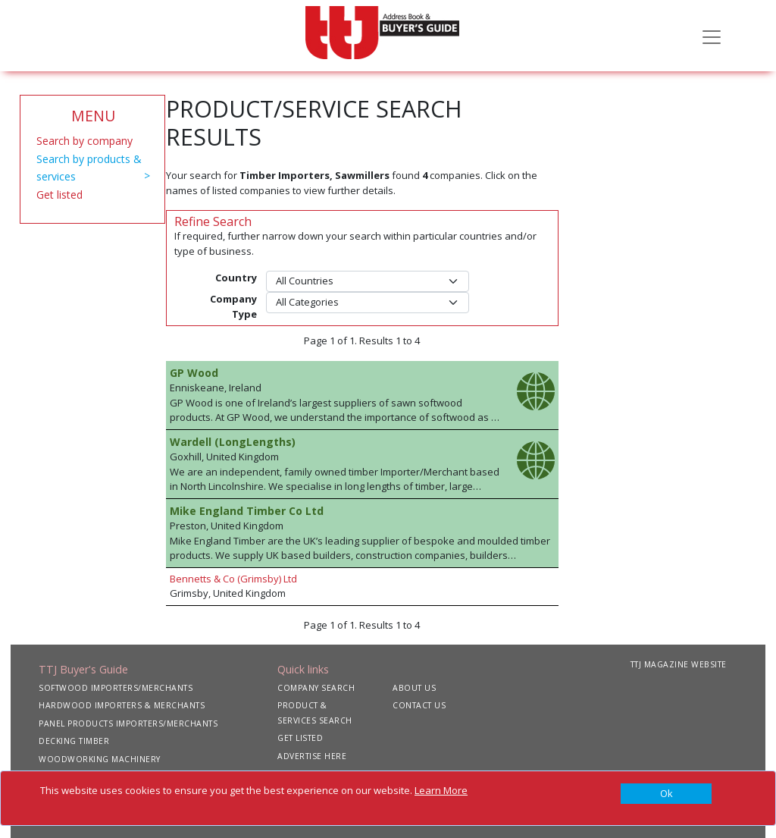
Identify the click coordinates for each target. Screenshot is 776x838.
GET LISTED (300, 738)
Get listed (59, 194)
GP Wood (194, 373)
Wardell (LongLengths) (233, 442)
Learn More (441, 790)
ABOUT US (414, 688)
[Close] (666, 794)
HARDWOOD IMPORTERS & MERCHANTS (122, 705)
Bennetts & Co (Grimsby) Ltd (233, 578)
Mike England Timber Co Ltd (247, 511)
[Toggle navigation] (711, 36)
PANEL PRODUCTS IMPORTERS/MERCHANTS (128, 723)
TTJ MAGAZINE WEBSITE (678, 664)
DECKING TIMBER (74, 741)
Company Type (233, 306)
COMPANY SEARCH (316, 688)
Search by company (84, 140)
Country (236, 277)
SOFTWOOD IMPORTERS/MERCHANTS (115, 688)
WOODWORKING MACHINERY (100, 759)
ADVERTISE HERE (311, 756)
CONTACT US (419, 705)
